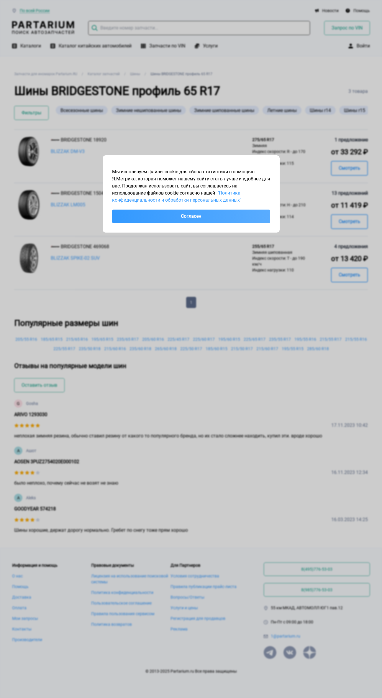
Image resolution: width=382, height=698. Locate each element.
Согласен (191, 216)
